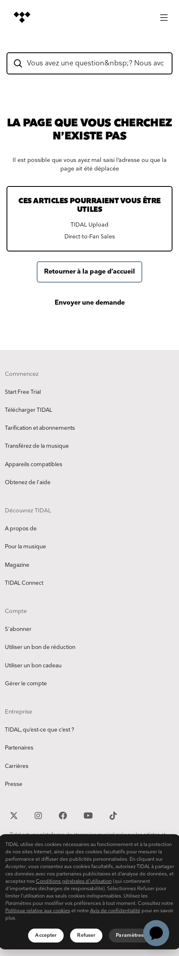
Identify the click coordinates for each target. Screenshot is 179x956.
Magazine (17, 565)
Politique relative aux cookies (37, 911)
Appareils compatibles (33, 464)
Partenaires (19, 748)
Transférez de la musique (37, 446)
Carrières (17, 766)
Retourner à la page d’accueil (89, 272)
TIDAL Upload (89, 224)
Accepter (46, 935)
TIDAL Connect (24, 583)
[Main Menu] (164, 15)
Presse (13, 784)
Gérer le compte (26, 683)
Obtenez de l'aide (28, 482)
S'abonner (18, 629)
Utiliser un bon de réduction (40, 647)
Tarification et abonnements (40, 428)
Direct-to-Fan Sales (89, 236)
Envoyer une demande (90, 303)
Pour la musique (25, 546)
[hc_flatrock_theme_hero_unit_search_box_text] (89, 63)
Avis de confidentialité (115, 911)
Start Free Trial (23, 392)
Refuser (86, 935)
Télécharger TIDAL (28, 410)
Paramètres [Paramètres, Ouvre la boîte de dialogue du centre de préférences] (130, 935)
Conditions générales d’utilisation (74, 881)
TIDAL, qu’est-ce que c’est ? (39, 730)
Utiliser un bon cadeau (33, 665)
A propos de (21, 528)
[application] (156, 933)
